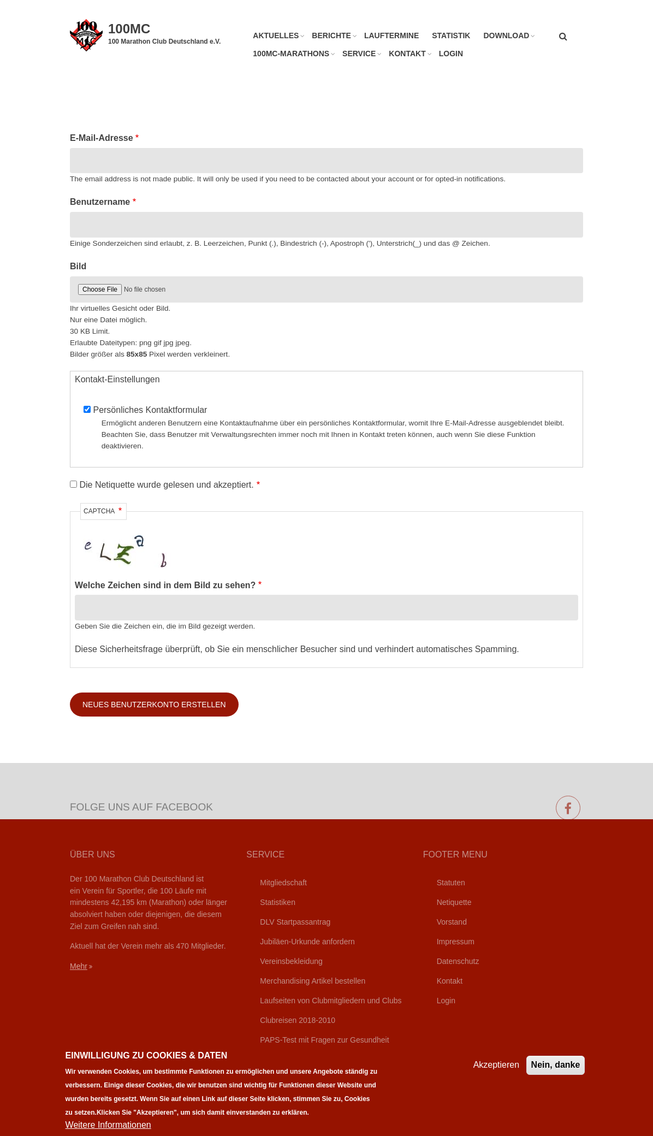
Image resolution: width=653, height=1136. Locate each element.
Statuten (451, 882)
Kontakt (407, 53)
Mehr (78, 966)
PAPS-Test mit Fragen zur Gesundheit (324, 1040)
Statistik (451, 35)
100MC (129, 28)
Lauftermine (391, 35)
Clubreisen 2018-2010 (297, 1020)
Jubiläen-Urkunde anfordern (307, 941)
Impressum (455, 941)
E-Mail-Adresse (101, 138)
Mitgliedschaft (283, 882)
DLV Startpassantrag (295, 922)
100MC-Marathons (291, 53)
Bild (78, 266)
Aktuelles (276, 35)
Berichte (331, 35)
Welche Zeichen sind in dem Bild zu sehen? (165, 585)
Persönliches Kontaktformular (150, 410)
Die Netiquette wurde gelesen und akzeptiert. (166, 484)
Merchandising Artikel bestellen (312, 981)
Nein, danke (555, 1074)
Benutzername (100, 201)
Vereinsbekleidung (291, 961)
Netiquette (454, 902)
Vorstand (452, 922)
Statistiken (277, 902)
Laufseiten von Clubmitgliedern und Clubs (330, 1000)
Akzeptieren (496, 1074)
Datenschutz (458, 961)
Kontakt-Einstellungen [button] (117, 379)
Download (506, 35)
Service (359, 53)
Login (451, 53)
